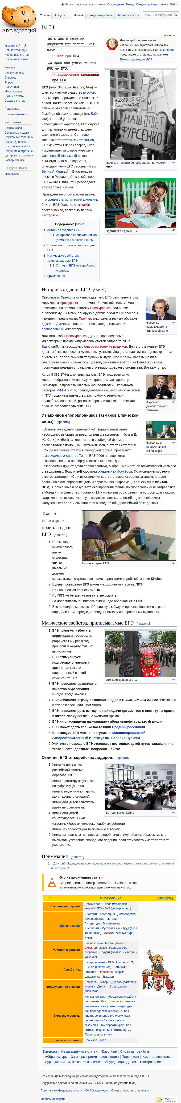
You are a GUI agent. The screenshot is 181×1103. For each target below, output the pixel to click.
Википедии (166, 50)
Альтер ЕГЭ (124, 960)
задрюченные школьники (78, 73)
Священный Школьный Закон (64, 154)
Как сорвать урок (112, 1023)
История (112, 917)
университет (121, 906)
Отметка (90, 970)
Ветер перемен (95, 960)
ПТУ (100, 906)
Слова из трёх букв (135, 1049)
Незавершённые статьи (79, 1049)
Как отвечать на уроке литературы (108, 1004)
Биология (91, 912)
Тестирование (150, 1060)
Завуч (103, 946)
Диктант (102, 984)
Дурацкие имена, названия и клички (72, 1060)
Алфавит (90, 980)
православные (53, 327)
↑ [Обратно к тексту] (52, 861)
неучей (89, 906)
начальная (120, 902)
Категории (51, 1049)
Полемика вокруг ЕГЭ (136, 59)
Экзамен (108, 974)
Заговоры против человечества (95, 1055)
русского (89, 90)
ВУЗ (107, 906)
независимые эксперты (59, 454)
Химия (89, 936)
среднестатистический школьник (73, 197)
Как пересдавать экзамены (103, 1009)
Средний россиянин (128, 725)
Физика (109, 931)
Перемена (106, 970)
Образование (110, 896)
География (107, 912)
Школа (107, 902)
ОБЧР (81, 816)
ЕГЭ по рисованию (97, 965)
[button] (14, 160)
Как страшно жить (156, 1055)
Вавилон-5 (50, 344)
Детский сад (92, 902)
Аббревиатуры (56, 1055)
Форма (119, 970)
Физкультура (124, 931)
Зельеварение (94, 917)
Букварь (104, 980)
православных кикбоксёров (111, 469)
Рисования (92, 926)
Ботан (109, 941)
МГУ (73, 388)
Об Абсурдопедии (97, 1088)
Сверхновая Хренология (60, 295)
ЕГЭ (111, 960)
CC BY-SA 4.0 (96, 1081)
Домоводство (126, 912)
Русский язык (111, 926)
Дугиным (63, 322)
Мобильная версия (53, 1097)
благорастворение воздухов (105, 344)
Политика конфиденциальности (61, 1088)
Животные (109, 1049)
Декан (119, 941)
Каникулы (120, 965)
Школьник (91, 954)
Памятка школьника (98, 1032)
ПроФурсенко (70, 301)
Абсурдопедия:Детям (119, 1060)
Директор (91, 946)
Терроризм (130, 1055)
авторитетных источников (74, 138)
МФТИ (61, 388)
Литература (93, 921)
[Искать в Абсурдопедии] (161, 14)
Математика (111, 921)
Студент (104, 950)
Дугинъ (93, 334)
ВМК (60, 55)
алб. (53, 85)
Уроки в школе (69, 924)
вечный (116, 950)
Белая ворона (94, 941)
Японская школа (95, 1038)
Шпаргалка (92, 974)
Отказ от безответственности (130, 1088)
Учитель (130, 950)
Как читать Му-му (119, 1028)
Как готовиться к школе (117, 999)
